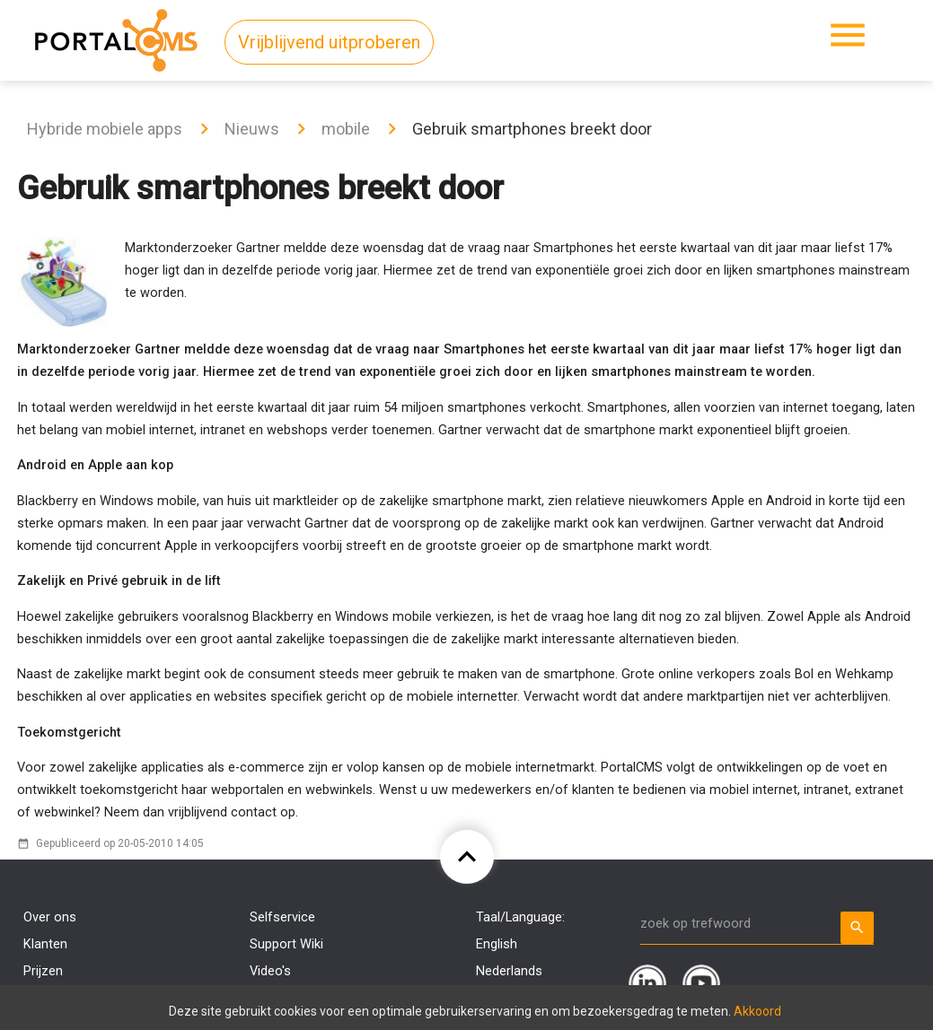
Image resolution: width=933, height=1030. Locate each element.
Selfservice (282, 917)
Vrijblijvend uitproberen (329, 42)
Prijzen (43, 971)
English (496, 944)
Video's (270, 971)
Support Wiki (286, 944)
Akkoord (757, 1011)
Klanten (45, 944)
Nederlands (509, 971)
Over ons (49, 917)
